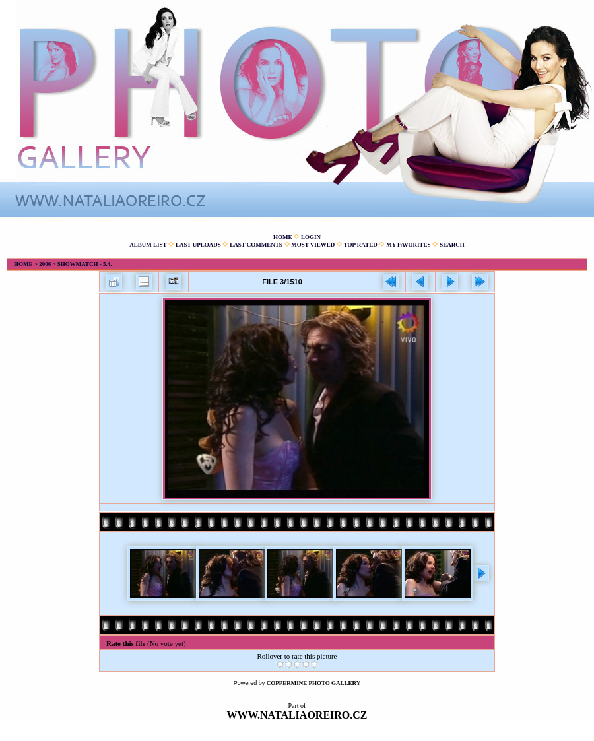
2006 (45, 264)
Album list (147, 245)
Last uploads (198, 245)
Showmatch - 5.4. (84, 264)
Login (311, 237)
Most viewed (313, 245)
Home (282, 237)
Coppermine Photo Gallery (314, 683)
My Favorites (408, 245)
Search (452, 245)
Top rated (361, 245)
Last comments (256, 245)
